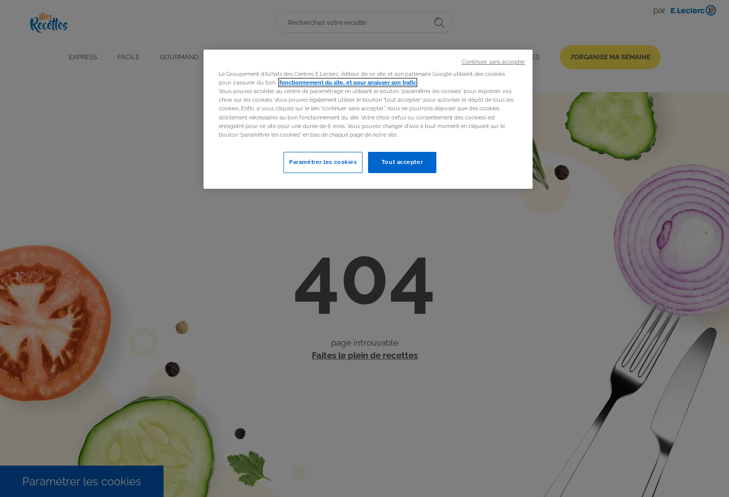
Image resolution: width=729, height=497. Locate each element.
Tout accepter (402, 161)
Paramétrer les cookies (323, 161)
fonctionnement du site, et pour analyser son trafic (347, 82)
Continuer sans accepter (493, 62)
